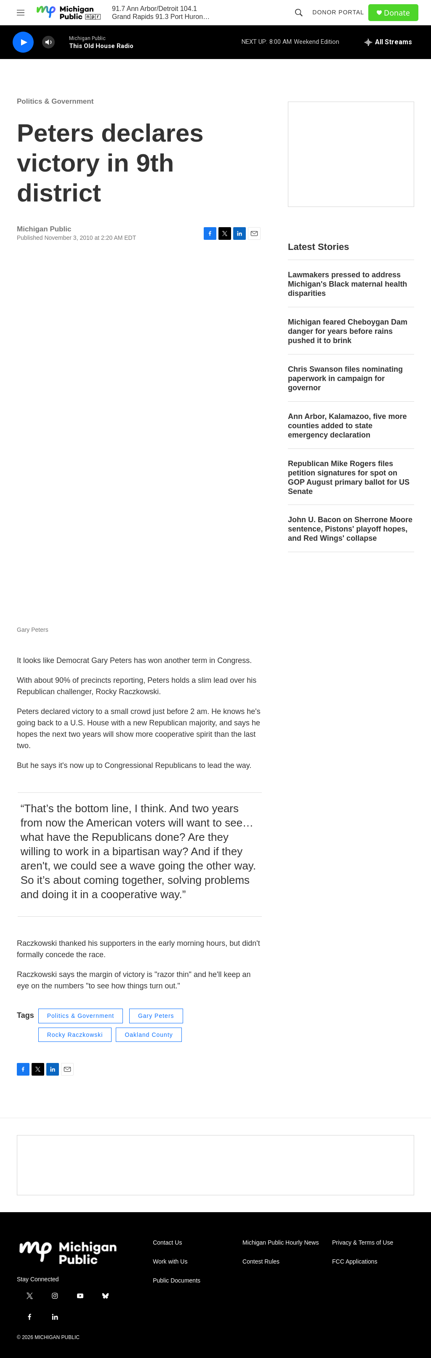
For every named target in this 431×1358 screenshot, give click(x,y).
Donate (397, 12)
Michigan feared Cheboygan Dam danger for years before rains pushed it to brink (347, 331)
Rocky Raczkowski (75, 1034)
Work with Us (170, 1262)
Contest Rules (260, 1262)
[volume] (48, 42)
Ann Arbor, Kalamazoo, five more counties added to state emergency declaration (347, 425)
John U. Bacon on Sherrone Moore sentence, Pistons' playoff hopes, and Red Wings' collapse (350, 528)
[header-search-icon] (299, 12)
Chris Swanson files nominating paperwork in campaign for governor (345, 378)
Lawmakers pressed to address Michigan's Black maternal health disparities (347, 284)
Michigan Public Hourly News (280, 1243)
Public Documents (176, 1280)
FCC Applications (354, 1262)
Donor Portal (338, 12)
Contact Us (167, 1243)
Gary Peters (156, 1015)
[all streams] (388, 42)
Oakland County (149, 1034)
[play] (23, 42)
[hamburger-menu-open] (21, 12)
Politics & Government (55, 101)
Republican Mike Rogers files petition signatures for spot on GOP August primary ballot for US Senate (349, 477)
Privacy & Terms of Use (362, 1243)
